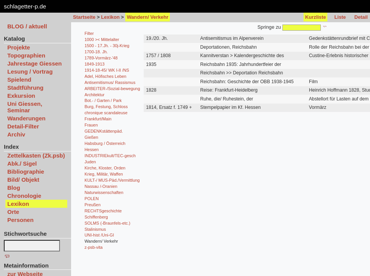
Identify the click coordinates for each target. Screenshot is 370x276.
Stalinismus (95, 229)
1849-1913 (95, 64)
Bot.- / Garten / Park (103, 100)
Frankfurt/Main (98, 119)
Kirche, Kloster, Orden (105, 168)
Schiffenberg (96, 217)
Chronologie (24, 195)
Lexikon (110, 17)
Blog (13, 187)
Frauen (91, 125)
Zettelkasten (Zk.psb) (36, 155)
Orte (13, 212)
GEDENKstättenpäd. (104, 131)
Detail (361, 17)
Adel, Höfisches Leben (105, 76)
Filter (89, 33)
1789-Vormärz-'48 (101, 58)
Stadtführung (25, 87)
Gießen (91, 137)
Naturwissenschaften (104, 192)
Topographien (26, 55)
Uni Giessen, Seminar (24, 106)
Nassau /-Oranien (101, 186)
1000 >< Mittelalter (102, 39)
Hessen (92, 149)
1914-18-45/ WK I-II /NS (107, 70)
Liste (340, 17)
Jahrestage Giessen (34, 63)
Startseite (84, 17)
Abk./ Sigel (22, 163)
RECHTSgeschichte (103, 211)
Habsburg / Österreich (105, 143)
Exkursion (21, 95)
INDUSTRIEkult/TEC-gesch (110, 155)
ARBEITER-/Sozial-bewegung (112, 88)
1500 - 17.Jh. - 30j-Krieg (107, 45)
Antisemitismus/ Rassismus (110, 82)
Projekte (18, 47)
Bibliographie (25, 171)
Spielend (19, 79)
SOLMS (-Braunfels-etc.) (107, 223)
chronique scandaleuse (106, 112)
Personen (20, 220)
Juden (90, 161)
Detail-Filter (23, 126)
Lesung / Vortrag (30, 71)
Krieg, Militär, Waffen (104, 174)
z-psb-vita (94, 247)
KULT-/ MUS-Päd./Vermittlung (112, 180)
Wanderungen (26, 118)
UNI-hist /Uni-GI (99, 235)
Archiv (16, 134)
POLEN (92, 198)
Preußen (93, 204)
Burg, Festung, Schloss (106, 106)
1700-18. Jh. (96, 51)
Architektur (95, 94)
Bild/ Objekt (23, 179)
